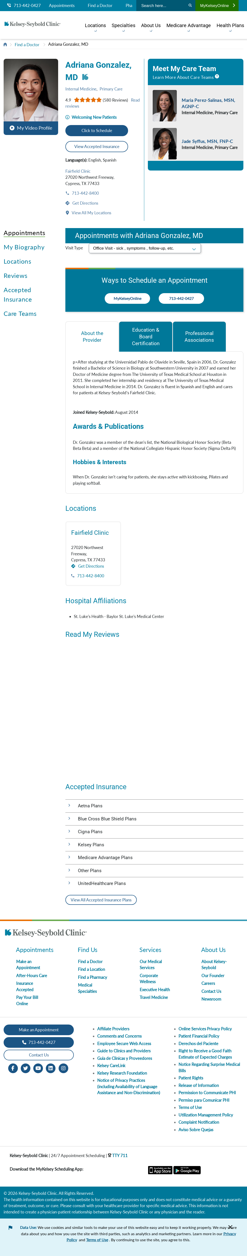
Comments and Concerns (119, 1036)
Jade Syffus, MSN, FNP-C (207, 141)
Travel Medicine (154, 997)
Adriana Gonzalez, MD (68, 44)
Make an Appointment (39, 1029)
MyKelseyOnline (217, 5)
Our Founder (212, 975)
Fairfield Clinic (77, 171)
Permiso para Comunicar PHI (203, 1100)
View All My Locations (91, 212)
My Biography (24, 247)
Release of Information (198, 1085)
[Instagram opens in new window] (63, 1067)
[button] (31, 94)
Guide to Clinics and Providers (124, 1050)
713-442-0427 (24, 5)
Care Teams (20, 313)
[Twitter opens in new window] (26, 1067)
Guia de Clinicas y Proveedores (124, 1058)
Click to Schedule (97, 130)
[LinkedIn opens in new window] (51, 1067)
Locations (17, 261)
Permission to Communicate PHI (207, 1092)
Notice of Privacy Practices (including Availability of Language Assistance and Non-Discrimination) (128, 1086)
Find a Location (91, 969)
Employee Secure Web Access (124, 1043)
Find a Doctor (100, 5)
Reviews (15, 275)
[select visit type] (145, 248)
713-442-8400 (85, 193)
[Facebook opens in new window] (13, 1067)
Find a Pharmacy (92, 977)
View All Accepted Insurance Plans (101, 899)
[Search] (190, 5)
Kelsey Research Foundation (122, 1073)
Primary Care (111, 88)
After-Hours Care (31, 975)
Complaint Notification (198, 1122)
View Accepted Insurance (96, 146)
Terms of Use (190, 1107)
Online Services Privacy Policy (205, 1028)
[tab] (92, 336)
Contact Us (211, 991)
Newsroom (211, 999)
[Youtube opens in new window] (38, 1067)
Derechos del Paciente (198, 1043)
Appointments (62, 5)
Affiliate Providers (113, 1028)
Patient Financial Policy (198, 1036)
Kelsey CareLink (111, 1065)
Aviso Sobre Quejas (195, 1129)
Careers (208, 983)
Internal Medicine (80, 88)
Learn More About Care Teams (183, 77)
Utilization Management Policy (205, 1114)
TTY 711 (118, 1155)
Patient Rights (190, 1077)
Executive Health (155, 989)
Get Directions (84, 203)
